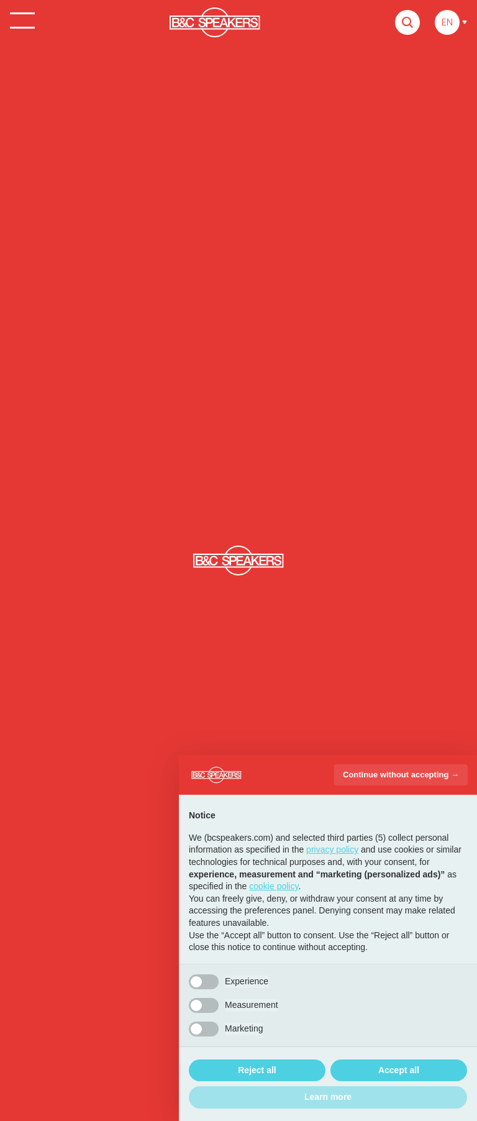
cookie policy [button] (273, 886)
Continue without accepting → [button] (401, 774)
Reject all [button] (257, 1070)
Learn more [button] (328, 1097)
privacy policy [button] (332, 849)
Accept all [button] (398, 1070)
